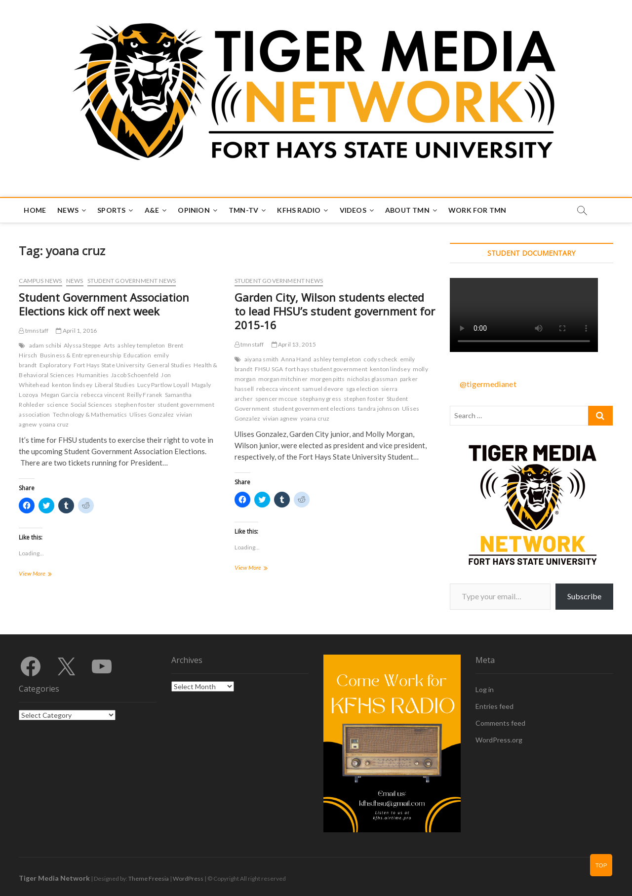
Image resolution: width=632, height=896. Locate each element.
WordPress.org (498, 740)
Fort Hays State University (109, 365)
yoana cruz (54, 424)
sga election (362, 388)
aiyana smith (261, 359)
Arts (110, 345)
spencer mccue (276, 398)
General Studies (169, 365)
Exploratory (55, 365)
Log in (484, 689)
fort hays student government (326, 369)
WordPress (188, 878)
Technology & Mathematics (90, 414)
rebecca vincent (102, 394)
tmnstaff (33, 330)
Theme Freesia (148, 878)
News (68, 210)
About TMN (407, 210)
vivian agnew (280, 418)
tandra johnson (378, 408)
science (57, 404)
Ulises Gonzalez (151, 414)
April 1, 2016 (76, 330)
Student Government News (131, 280)
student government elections (314, 408)
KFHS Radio (298, 210)
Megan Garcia (60, 394)
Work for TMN (477, 210)
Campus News (40, 280)
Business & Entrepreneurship (80, 355)
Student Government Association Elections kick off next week (104, 304)
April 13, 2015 (294, 344)
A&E (152, 210)
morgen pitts (327, 379)
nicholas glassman (372, 379)
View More (47, 574)
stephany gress (320, 398)
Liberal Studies (115, 385)
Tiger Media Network (54, 878)
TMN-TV (243, 210)
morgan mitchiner (283, 379)
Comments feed (500, 723)
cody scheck (380, 359)
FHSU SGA (269, 369)
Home (35, 210)
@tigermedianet (488, 384)
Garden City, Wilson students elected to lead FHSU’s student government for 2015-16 (335, 311)
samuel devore (323, 388)
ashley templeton (141, 345)
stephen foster (135, 404)
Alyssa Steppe (82, 345)
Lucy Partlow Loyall (163, 385)
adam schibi (45, 345)
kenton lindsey (72, 385)
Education (137, 355)
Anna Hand (296, 359)
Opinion (193, 210)
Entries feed (494, 706)
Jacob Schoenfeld (134, 375)
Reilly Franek (144, 394)
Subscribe (584, 596)
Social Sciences (91, 404)
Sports (111, 210)
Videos (353, 210)
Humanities (93, 375)
